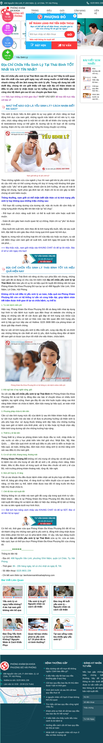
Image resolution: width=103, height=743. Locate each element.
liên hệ (96, 12)
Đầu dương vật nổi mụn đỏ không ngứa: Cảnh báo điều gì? (96, 71)
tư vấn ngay (89, 719)
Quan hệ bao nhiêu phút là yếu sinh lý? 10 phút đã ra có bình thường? (37, 638)
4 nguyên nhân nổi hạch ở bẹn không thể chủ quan (62, 698)
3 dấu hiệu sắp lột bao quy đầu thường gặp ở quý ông (96, 79)
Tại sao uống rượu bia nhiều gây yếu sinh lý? (63, 637)
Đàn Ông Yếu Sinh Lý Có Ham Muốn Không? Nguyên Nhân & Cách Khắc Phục (12, 639)
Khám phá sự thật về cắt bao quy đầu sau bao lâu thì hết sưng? (62, 712)
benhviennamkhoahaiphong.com (39, 575)
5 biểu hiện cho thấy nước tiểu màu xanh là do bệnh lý (61, 719)
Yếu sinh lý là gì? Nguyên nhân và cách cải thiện (37, 604)
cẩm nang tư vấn (80, 12)
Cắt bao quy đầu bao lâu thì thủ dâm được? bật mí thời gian (96, 88)
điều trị (49, 12)
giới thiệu (63, 12)
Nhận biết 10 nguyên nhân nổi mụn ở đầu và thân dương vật (62, 733)
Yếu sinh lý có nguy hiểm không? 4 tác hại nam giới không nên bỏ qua (12, 605)
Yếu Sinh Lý (22, 57)
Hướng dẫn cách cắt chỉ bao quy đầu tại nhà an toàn (62, 726)
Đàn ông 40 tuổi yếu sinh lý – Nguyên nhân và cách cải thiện (62, 605)
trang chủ (35, 12)
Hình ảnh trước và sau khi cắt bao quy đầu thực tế (96, 96)
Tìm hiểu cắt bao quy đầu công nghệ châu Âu (62, 705)
